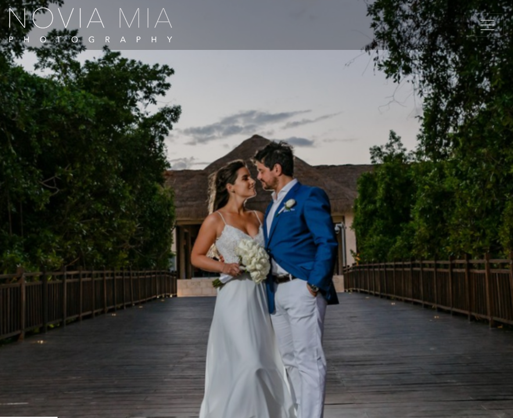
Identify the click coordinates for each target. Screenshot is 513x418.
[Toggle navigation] (487, 25)
